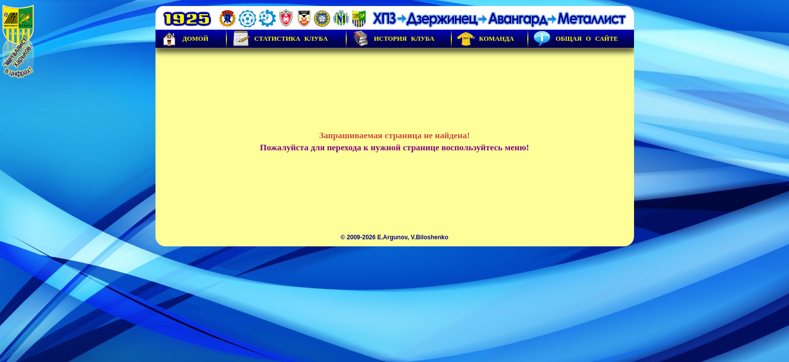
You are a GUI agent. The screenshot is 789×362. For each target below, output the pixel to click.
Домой (185, 39)
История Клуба (393, 39)
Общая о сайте (575, 39)
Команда (485, 39)
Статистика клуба (280, 39)
